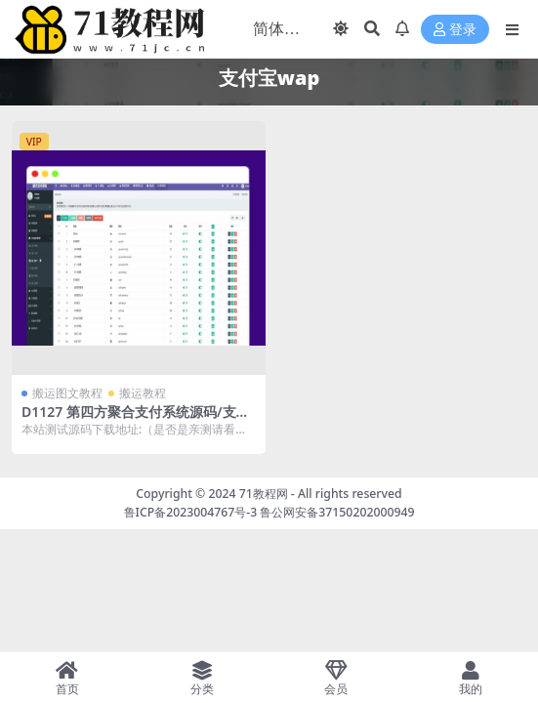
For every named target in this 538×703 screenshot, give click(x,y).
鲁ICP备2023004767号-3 (191, 512)
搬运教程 (142, 393)
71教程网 (263, 493)
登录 (455, 29)
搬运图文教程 (67, 393)
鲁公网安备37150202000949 (337, 512)
